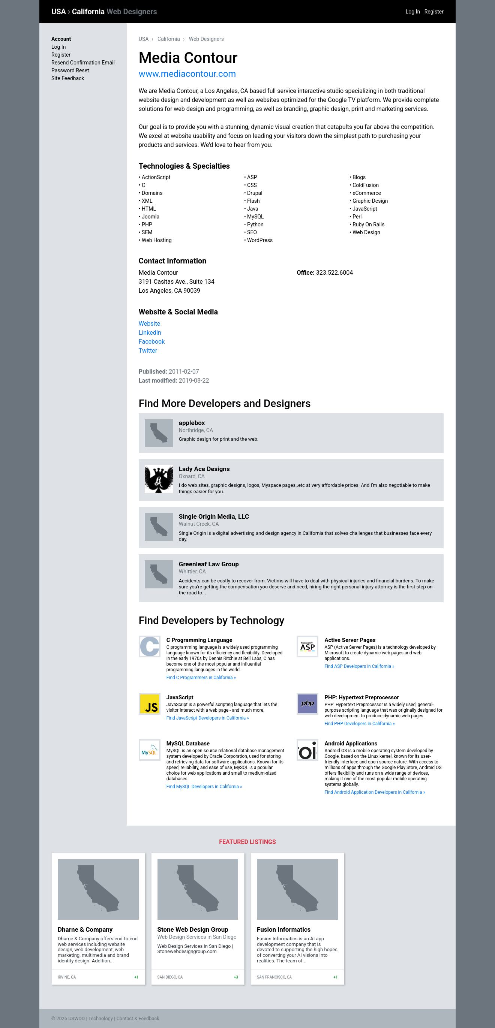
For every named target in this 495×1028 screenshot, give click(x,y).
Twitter (148, 350)
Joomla (150, 217)
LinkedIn (150, 332)
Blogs (359, 177)
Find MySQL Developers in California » (204, 786)
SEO (252, 232)
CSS (252, 185)
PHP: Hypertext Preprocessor (361, 697)
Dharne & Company (85, 929)
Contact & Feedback (138, 1018)
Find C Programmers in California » (201, 677)
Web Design (366, 232)
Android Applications (350, 743)
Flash (253, 201)
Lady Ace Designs (204, 469)
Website (149, 323)
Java (252, 209)
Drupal (254, 193)
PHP (147, 224)
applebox (192, 422)
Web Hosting (157, 240)
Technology (100, 1018)
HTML (149, 209)
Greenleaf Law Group (209, 564)
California (114, 11)
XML (147, 201)
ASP (252, 177)
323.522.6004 (334, 272)
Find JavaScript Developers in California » (207, 718)
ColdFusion (365, 185)
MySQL (255, 217)
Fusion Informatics (283, 929)
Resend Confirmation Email (83, 63)
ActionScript (156, 177)
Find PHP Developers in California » (359, 723)
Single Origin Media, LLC (214, 516)
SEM (147, 232)
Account (61, 39)
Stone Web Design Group (193, 929)
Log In (413, 12)
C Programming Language (199, 640)
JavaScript (364, 209)
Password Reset (70, 70)
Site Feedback (67, 78)
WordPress (260, 240)
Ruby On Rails (368, 224)
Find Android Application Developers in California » (374, 792)
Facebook (152, 341)
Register (434, 12)
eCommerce (366, 193)
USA (59, 11)
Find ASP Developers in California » (359, 666)
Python (255, 224)
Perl (357, 217)
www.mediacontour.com (187, 74)
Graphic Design (370, 201)
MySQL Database (188, 743)
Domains (152, 193)
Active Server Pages (349, 640)
